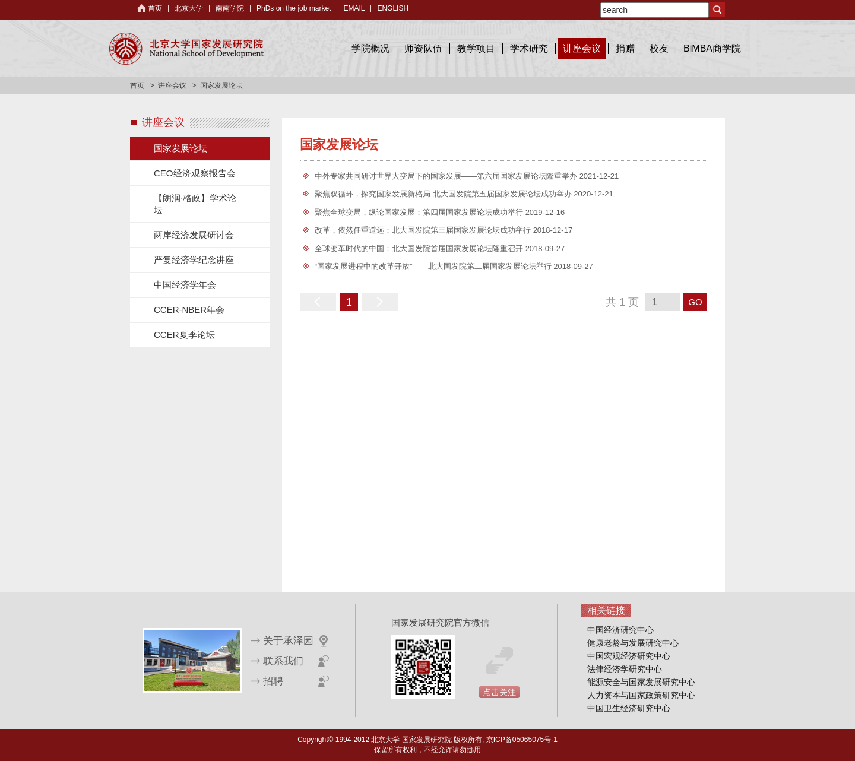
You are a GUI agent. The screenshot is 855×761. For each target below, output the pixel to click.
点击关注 (499, 692)
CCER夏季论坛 (184, 334)
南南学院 (230, 8)
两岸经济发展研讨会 (194, 235)
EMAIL (354, 8)
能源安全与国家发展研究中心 (641, 682)
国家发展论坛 (180, 148)
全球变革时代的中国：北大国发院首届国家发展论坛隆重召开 (420, 248)
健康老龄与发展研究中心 (633, 643)
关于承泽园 (288, 640)
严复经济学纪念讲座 (194, 260)
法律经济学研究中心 (624, 669)
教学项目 (476, 48)
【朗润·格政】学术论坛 (195, 204)
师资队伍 (423, 48)
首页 (155, 8)
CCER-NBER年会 (189, 310)
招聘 (273, 681)
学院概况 (371, 48)
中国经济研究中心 (620, 630)
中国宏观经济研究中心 (628, 656)
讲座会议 (582, 48)
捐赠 (625, 48)
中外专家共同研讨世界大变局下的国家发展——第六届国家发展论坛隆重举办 (447, 176)
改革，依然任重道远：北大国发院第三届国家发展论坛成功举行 (424, 230)
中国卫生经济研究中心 (628, 708)
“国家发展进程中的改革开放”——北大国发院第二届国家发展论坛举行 (434, 266)
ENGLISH (392, 8)
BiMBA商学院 (712, 48)
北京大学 (189, 8)
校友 (659, 48)
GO (695, 302)
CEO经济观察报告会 (195, 173)
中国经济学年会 (185, 285)
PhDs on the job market (293, 8)
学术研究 (529, 48)
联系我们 (283, 661)
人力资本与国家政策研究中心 (641, 695)
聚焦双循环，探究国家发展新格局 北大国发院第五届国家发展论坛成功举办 (444, 193)
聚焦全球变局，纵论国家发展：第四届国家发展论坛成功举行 (420, 212)
